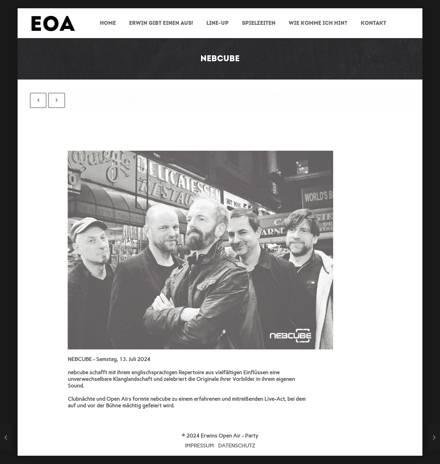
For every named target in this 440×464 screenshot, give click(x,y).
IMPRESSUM (199, 445)
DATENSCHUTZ (236, 445)
